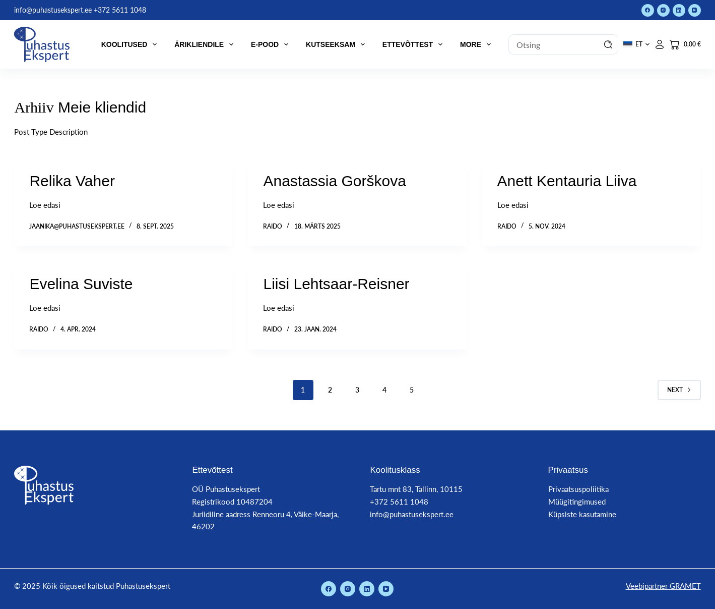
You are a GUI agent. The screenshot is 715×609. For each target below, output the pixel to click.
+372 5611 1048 (399, 501)
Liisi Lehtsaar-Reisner (336, 283)
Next (679, 390)
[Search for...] (553, 44)
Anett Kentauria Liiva (567, 181)
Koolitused (131, 44)
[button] (636, 44)
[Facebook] (647, 10)
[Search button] (608, 44)
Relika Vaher (72, 181)
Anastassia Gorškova (334, 181)
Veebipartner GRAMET (663, 585)
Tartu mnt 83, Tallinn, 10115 (416, 488)
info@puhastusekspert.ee (411, 514)
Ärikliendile (205, 44)
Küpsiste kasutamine (582, 514)
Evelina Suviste (81, 283)
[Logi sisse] (660, 44)
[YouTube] (694, 10)
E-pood (271, 44)
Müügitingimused (577, 501)
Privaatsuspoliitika (578, 488)
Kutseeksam (337, 44)
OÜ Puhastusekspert (226, 488)
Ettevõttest (414, 44)
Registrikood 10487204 (232, 501)
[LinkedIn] (679, 10)
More (477, 44)
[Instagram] (663, 10)
